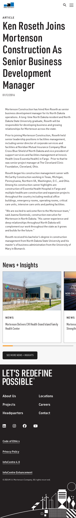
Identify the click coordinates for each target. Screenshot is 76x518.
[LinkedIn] (7, 425)
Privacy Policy (11, 451)
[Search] (64, 5)
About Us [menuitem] (9, 396)
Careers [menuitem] (44, 404)
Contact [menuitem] (44, 413)
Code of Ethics (11, 441)
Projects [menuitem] (9, 404)
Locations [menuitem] (46, 396)
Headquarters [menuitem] (13, 413)
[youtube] (35, 425)
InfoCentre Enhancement (17, 472)
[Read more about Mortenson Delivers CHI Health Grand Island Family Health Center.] (32, 307)
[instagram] (17, 425)
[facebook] (28, 425)
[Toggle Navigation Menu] (71, 5)
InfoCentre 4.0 (11, 462)
